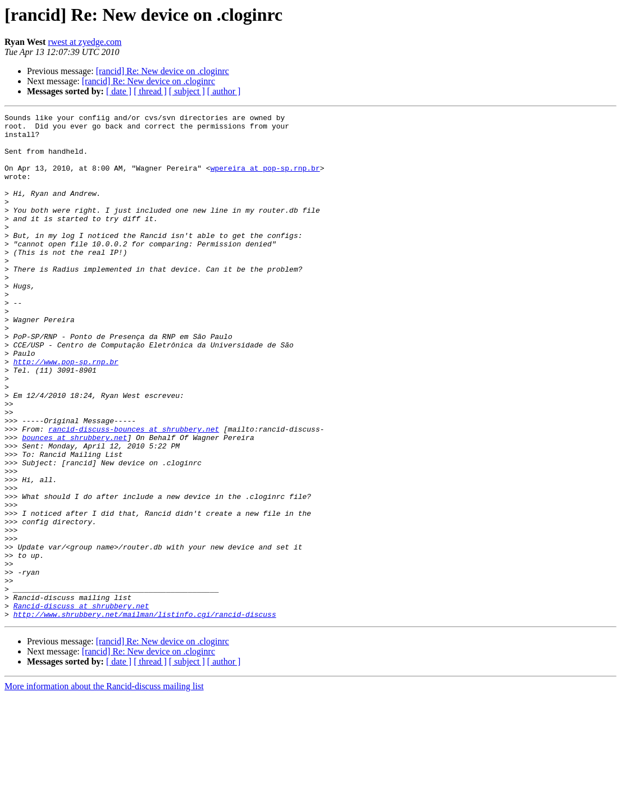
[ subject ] (187, 91)
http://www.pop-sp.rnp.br (65, 412)
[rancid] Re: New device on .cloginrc (162, 71)
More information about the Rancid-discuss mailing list (104, 787)
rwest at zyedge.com (84, 42)
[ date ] (118, 91)
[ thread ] (150, 91)
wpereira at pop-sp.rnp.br (265, 180)
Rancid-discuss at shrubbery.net (81, 705)
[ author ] (224, 91)
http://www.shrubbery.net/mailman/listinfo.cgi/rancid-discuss (144, 715)
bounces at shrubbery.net (74, 503)
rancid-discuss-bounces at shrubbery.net (133, 493)
